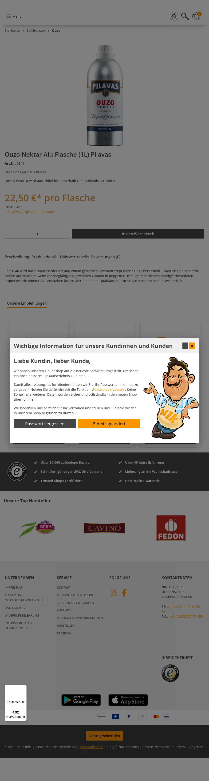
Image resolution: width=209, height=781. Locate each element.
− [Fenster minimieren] (185, 346)
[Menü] (24, 687)
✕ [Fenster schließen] (192, 346)
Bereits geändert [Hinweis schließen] (109, 423)
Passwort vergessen (108, 389)
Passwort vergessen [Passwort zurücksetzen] (44, 423)
